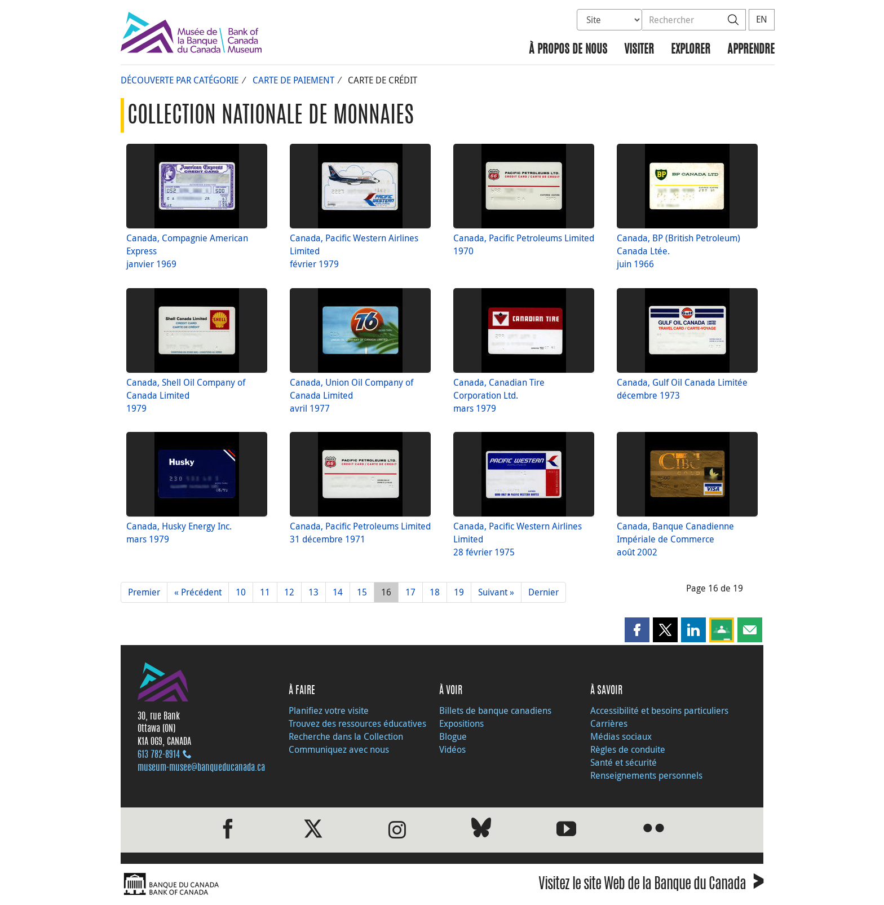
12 (289, 592)
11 (265, 592)
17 (410, 592)
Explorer (690, 50)
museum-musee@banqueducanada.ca (201, 767)
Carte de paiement (293, 80)
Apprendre (751, 50)
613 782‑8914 (159, 755)
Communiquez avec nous (339, 749)
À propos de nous (568, 50)
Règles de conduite (627, 749)
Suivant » (496, 592)
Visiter (639, 50)
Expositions (461, 723)
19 (459, 592)
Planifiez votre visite (329, 710)
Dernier (543, 592)
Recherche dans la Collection (346, 736)
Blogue (453, 736)
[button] (637, 629)
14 (338, 592)
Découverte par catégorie (179, 80)
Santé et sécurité (623, 762)
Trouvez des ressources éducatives (357, 723)
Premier (144, 592)
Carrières (608, 723)
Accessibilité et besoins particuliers (659, 710)
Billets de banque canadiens (495, 710)
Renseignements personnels (646, 775)
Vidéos (452, 749)
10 (241, 592)
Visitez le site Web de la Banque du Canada (650, 885)
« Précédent (198, 592)
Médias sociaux (621, 736)
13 (313, 592)
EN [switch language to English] (761, 19)
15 (362, 592)
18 (435, 592)
